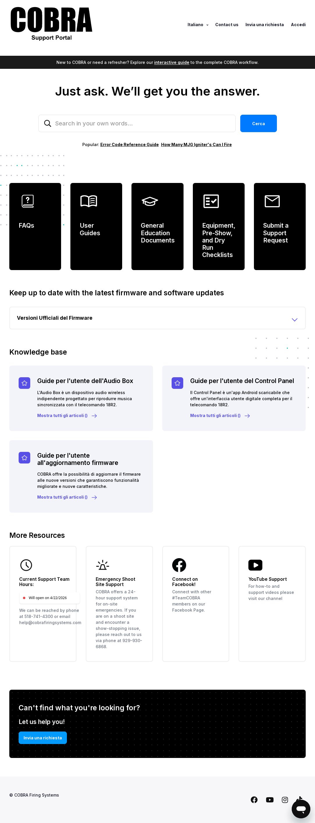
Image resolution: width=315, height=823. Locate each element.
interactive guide (171, 62)
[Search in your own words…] (137, 123)
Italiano (196, 24)
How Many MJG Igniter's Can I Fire (196, 144)
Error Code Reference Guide (129, 144)
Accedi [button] (298, 24)
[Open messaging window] (301, 809)
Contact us (227, 24)
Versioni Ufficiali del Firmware (54, 318)
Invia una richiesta (264, 24)
